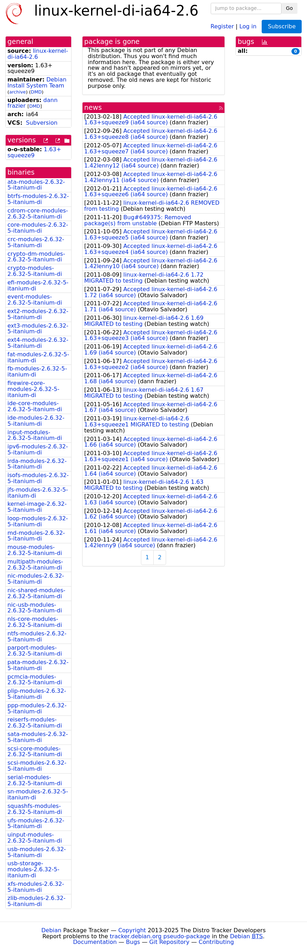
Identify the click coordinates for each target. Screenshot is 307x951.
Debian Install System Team (37, 82)
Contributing (216, 942)
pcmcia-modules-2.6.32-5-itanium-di (34, 679)
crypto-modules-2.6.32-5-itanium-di (34, 271)
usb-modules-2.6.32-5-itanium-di (36, 852)
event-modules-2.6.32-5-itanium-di (34, 299)
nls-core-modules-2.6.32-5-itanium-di (34, 622)
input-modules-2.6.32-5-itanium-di (34, 435)
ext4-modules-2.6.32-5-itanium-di (37, 342)
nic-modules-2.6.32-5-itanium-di (35, 578)
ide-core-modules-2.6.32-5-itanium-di (34, 406)
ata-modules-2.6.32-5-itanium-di (36, 185)
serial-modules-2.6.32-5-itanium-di (34, 780)
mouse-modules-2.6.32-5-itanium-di (34, 550)
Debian (51, 930)
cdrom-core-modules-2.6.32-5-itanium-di (37, 213)
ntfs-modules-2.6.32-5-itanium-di (37, 636)
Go (289, 8)
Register (222, 26)
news (93, 107)
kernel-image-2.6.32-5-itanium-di (37, 506)
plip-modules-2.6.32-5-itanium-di (36, 693)
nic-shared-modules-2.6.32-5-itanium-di (36, 593)
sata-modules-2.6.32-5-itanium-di (37, 737)
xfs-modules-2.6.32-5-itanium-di (35, 887)
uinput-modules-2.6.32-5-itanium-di (34, 837)
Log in (247, 26)
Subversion (41, 122)
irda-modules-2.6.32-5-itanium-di (37, 464)
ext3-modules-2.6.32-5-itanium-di (37, 328)
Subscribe (282, 26)
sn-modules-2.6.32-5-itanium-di (37, 794)
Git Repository (169, 942)
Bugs (133, 942)
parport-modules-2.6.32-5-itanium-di (34, 650)
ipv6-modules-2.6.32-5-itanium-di (37, 449)
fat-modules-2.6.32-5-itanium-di (38, 357)
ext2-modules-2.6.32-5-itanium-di (37, 314)
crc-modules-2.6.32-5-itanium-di (35, 242)
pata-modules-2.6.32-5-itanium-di (38, 665)
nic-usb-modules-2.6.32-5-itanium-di (34, 607)
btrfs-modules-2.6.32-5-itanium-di (38, 199)
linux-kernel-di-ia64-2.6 (37, 53)
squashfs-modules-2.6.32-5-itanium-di (34, 809)
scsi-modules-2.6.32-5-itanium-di (36, 765)
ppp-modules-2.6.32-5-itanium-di (37, 708)
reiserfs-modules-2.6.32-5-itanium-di (34, 722)
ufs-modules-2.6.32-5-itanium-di (35, 823)
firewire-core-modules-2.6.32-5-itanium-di (33, 389)
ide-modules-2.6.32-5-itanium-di (35, 420)
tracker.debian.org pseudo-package (160, 936)
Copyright (132, 930)
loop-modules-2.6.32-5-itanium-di (37, 521)
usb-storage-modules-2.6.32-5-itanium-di (33, 869)
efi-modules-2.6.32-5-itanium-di (37, 285)
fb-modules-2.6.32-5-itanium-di (37, 371)
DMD (36, 92)
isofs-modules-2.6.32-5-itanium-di (38, 478)
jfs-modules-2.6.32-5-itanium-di (37, 492)
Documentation (94, 942)
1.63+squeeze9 (34, 152)
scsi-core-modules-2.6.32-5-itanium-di (34, 751)
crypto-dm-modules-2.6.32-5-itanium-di (36, 256)
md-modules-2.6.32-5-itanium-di (36, 536)
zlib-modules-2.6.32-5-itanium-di (36, 901)
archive (17, 92)
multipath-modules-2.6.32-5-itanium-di (35, 564)
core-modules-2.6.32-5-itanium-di (37, 227)
